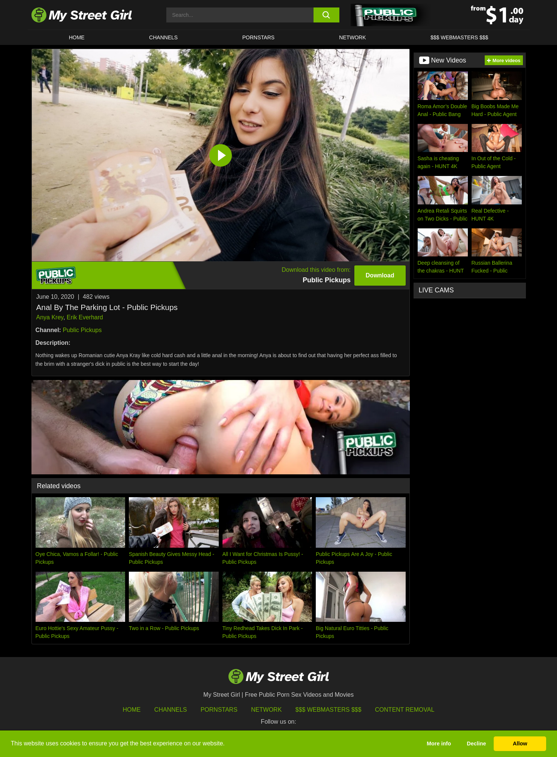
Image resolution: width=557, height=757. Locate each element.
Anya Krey (50, 317)
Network (352, 37)
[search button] (326, 14)
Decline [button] (476, 744)
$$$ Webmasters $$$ (328, 709)
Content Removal (405, 709)
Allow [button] (520, 744)
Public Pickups (82, 330)
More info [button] (439, 744)
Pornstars (258, 37)
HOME (77, 37)
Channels (170, 709)
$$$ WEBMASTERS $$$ (459, 37)
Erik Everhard (85, 317)
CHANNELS (163, 37)
